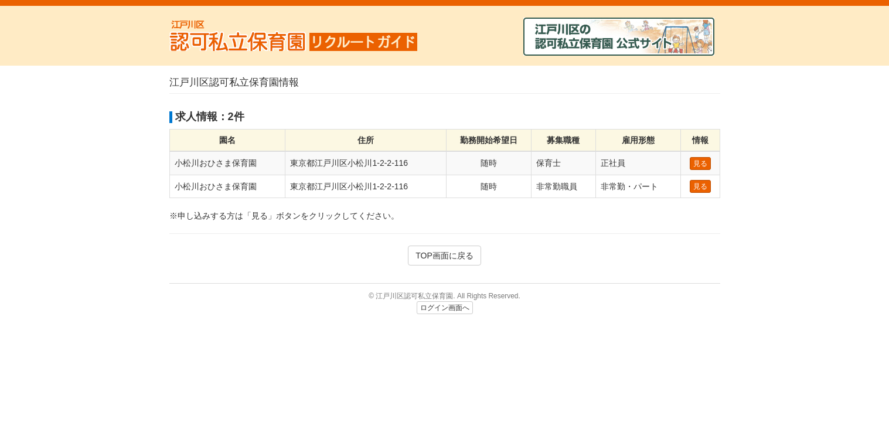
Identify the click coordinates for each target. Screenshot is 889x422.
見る (700, 163)
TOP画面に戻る (444, 255)
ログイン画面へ (444, 308)
